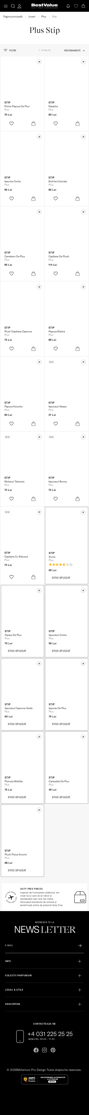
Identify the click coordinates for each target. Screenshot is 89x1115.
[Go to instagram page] (44, 1050)
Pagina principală (12, 16)
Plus (43, 16)
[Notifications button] (68, 6)
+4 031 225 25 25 (50, 1033)
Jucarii (31, 16)
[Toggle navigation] (6, 6)
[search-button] (13, 5)
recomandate (72, 50)
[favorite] (76, 6)
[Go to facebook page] (36, 1050)
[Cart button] (83, 6)
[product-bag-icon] (33, 123)
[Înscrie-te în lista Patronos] (80, 945)
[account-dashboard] (19, 6)
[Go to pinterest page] (52, 1050)
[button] (39, 62)
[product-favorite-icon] (11, 123)
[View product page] (22, 82)
